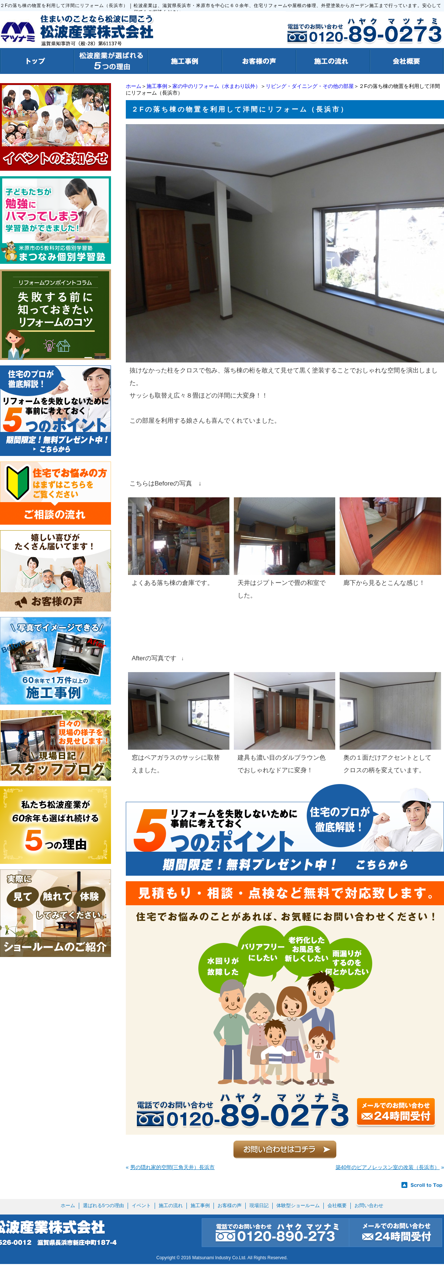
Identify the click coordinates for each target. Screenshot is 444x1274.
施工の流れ (171, 1205)
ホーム (133, 86)
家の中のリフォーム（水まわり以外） (216, 86)
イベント (141, 1205)
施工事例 (157, 86)
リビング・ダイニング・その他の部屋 (310, 86)
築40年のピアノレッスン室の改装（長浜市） (388, 1167)
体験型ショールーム (298, 1205)
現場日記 (259, 1205)
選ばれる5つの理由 (103, 1205)
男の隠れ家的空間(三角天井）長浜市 (172, 1167)
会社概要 (337, 1205)
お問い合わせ (368, 1205)
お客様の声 (230, 1205)
